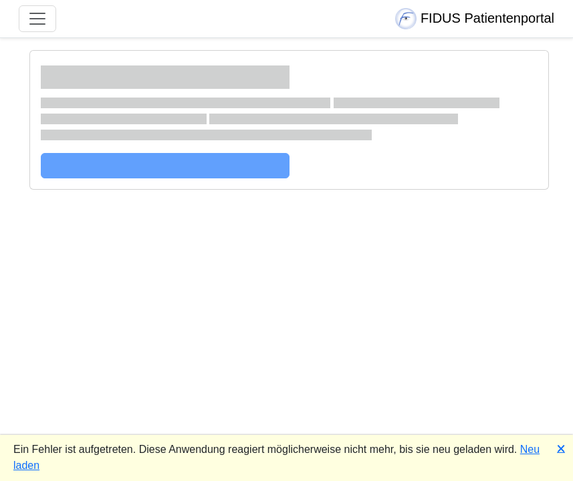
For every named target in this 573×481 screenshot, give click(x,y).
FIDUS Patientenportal (474, 18)
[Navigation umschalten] (37, 18)
